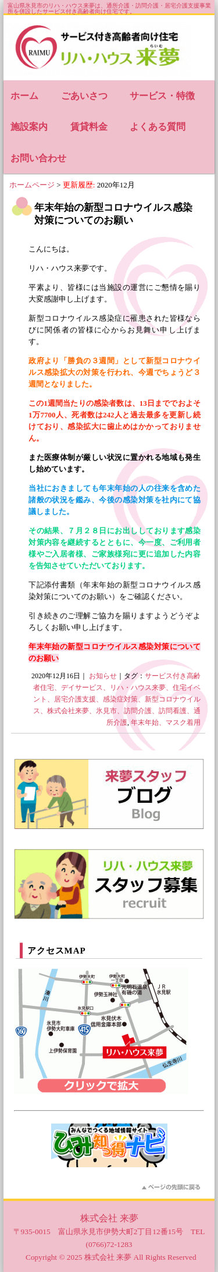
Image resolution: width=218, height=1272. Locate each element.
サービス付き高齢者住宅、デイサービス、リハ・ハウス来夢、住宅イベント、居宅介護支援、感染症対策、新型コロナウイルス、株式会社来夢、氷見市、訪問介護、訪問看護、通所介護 (117, 699)
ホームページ (32, 184)
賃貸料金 (89, 127)
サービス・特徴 (162, 96)
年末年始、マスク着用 (166, 722)
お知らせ (103, 676)
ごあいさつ (84, 96)
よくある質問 (157, 127)
